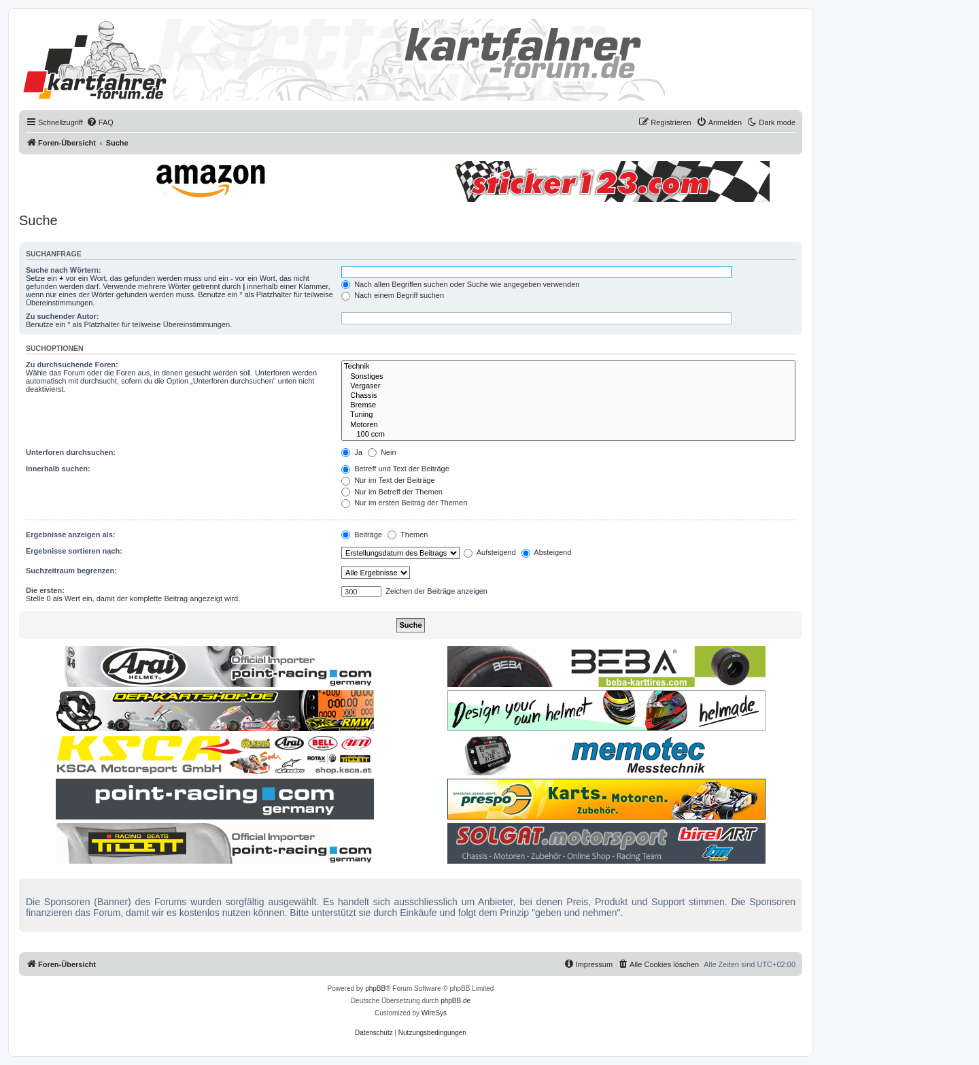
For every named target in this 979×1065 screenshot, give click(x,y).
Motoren (568, 425)
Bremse (568, 405)
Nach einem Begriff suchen (392, 295)
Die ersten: (45, 590)
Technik (568, 366)
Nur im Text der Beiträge (387, 480)
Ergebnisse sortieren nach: (74, 551)
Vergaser (568, 386)
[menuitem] (100, 122)
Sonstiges (568, 377)
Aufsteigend (490, 552)
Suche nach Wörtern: (63, 270)
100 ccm (568, 434)
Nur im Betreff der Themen (392, 492)
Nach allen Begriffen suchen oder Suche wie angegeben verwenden (460, 284)
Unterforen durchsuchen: (71, 452)
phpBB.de (455, 1000)
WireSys (434, 1013)
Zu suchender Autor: (62, 316)
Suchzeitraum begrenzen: (71, 571)
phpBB (375, 988)
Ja (351, 452)
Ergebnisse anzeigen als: (70, 534)
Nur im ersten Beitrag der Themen (404, 502)
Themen (408, 534)
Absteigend (546, 552)
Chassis (568, 396)
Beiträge (361, 534)
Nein (382, 452)
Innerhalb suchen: (58, 468)
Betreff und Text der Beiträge (395, 468)
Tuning (568, 415)
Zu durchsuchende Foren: (72, 364)
